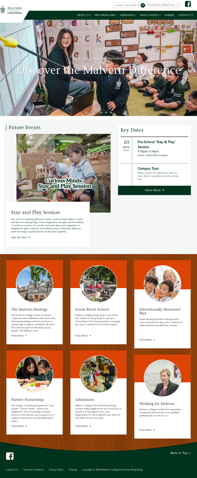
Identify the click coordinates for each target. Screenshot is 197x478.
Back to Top (181, 453)
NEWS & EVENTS (150, 15)
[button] (143, 5)
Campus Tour (148, 169)
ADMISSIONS (128, 15)
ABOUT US (84, 15)
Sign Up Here (20, 237)
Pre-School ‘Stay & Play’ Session (157, 145)
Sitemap (73, 470)
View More (154, 190)
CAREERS (169, 15)
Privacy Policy (56, 470)
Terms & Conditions (33, 470)
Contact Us (12, 470)
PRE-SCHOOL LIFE (105, 15)
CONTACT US (185, 15)
